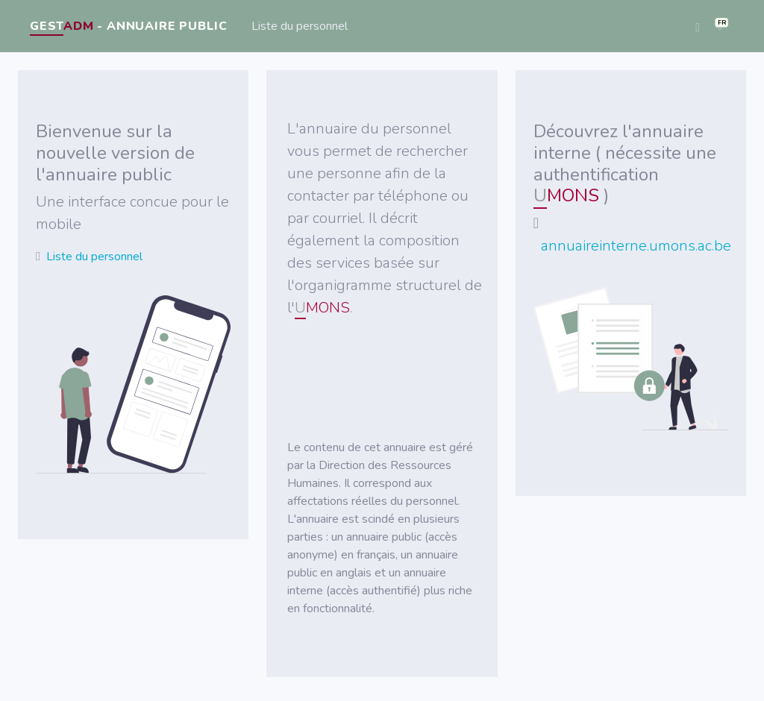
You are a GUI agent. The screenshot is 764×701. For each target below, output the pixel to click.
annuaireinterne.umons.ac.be (636, 246)
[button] (720, 26)
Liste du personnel (299, 26)
